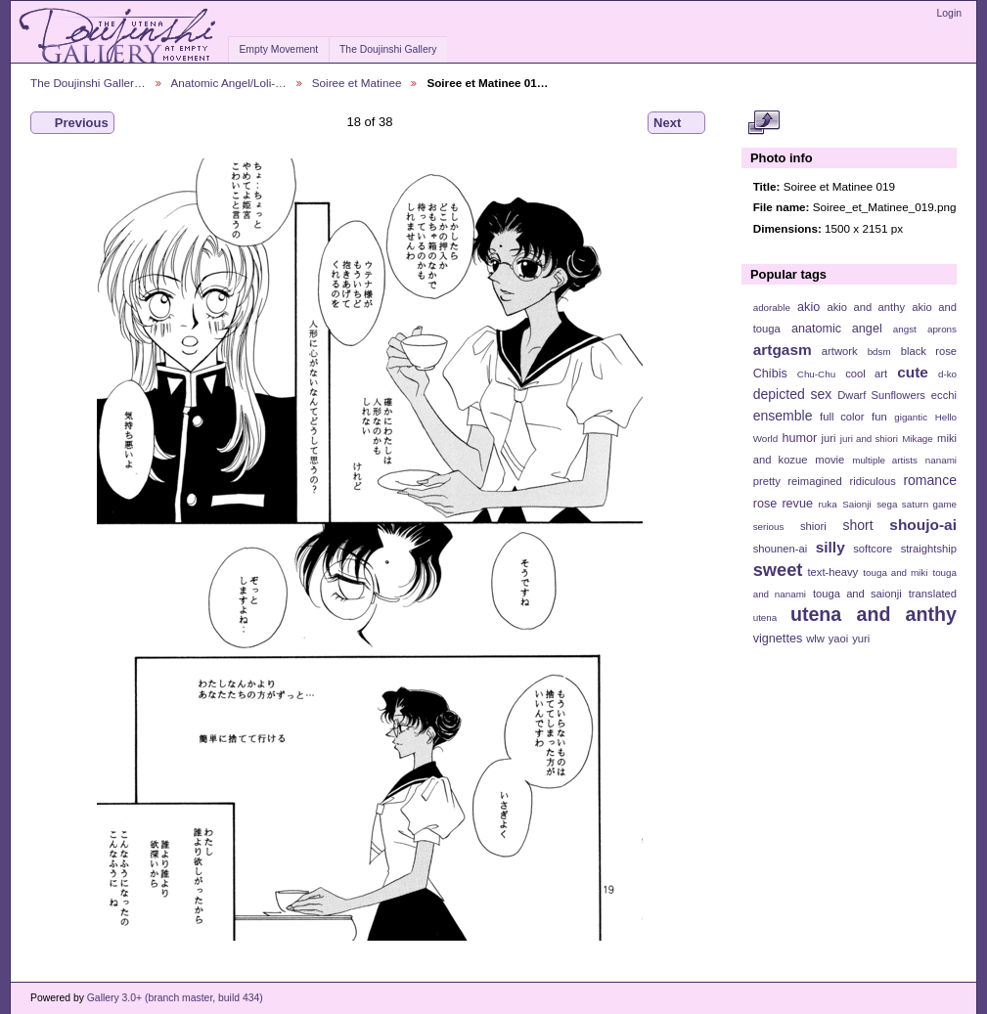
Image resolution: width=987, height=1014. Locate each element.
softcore (872, 548)
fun (879, 416)
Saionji (856, 504)
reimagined (814, 481)
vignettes (778, 638)
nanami (941, 460)
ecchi (944, 395)
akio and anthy (866, 307)
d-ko (947, 374)
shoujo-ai (923, 524)
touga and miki (895, 572)
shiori (813, 526)
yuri (861, 638)
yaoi (839, 638)
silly (830, 547)
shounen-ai (780, 548)
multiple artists (885, 460)
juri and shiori (869, 438)
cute (912, 372)
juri (829, 438)
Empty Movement (278, 49)
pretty (767, 481)
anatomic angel (836, 328)
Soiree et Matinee (357, 82)
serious (769, 526)
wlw (815, 638)
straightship (929, 548)
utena (765, 617)
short (857, 525)
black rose (929, 351)
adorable (771, 307)
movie (829, 459)
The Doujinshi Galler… (88, 82)
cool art (866, 373)
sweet (778, 569)
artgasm (782, 349)
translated (933, 593)
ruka (828, 504)
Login (949, 13)
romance (930, 480)
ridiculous (872, 481)
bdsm (879, 351)
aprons (942, 329)
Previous (72, 123)
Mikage (917, 438)
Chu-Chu (816, 374)
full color (842, 416)
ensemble (783, 415)
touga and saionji (857, 593)
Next (676, 123)
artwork (840, 351)
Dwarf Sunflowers (881, 395)
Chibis (770, 373)
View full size (763, 123)
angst (905, 329)
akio (808, 307)
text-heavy (832, 572)
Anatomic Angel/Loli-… (229, 82)
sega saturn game (916, 504)
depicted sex (792, 394)
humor (799, 438)
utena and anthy (873, 614)
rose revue (783, 503)
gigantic (910, 417)
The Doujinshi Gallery (387, 49)
